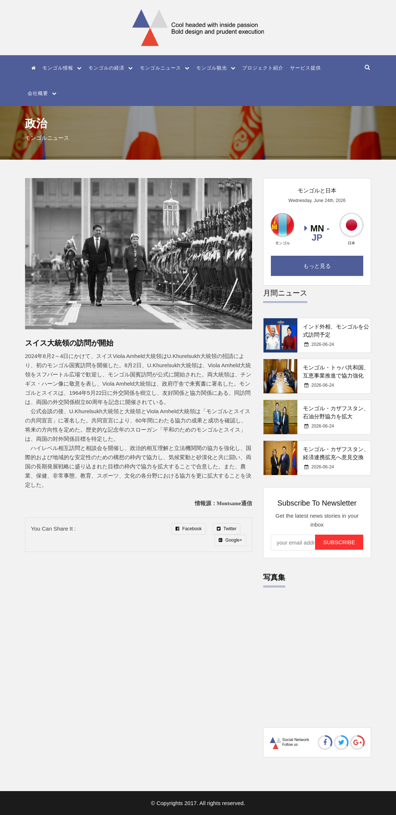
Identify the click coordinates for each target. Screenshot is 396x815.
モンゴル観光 (216, 68)
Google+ (230, 540)
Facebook (189, 528)
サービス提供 (305, 68)
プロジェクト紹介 (262, 68)
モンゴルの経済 (110, 68)
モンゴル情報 (62, 68)
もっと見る (317, 266)
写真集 (274, 577)
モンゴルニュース (165, 68)
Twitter (226, 528)
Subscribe (339, 542)
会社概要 (42, 93)
